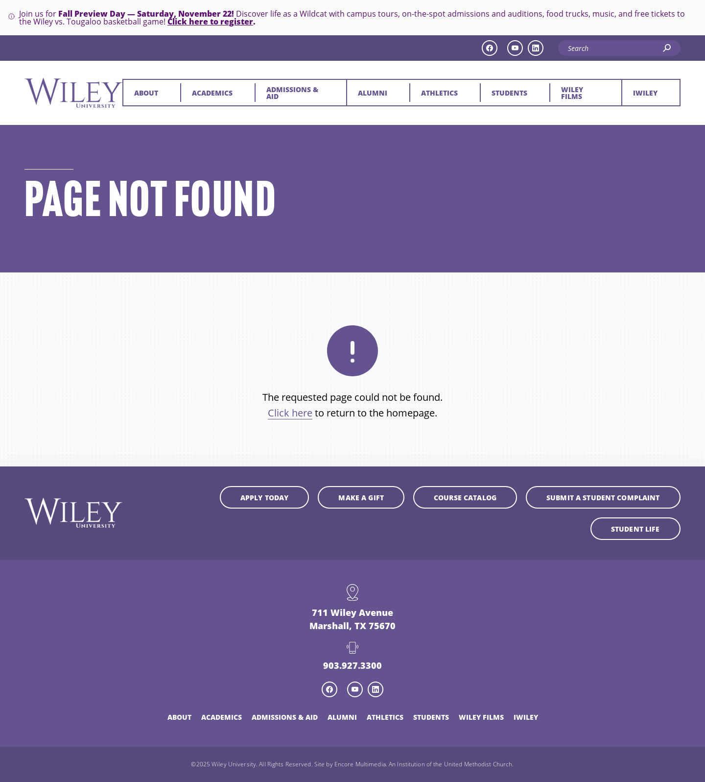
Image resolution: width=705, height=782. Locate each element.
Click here (290, 412)
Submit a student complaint (603, 497)
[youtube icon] (515, 48)
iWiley (645, 93)
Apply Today (264, 497)
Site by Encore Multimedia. (350, 764)
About (146, 93)
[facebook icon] (489, 48)
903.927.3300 (352, 665)
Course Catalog (465, 497)
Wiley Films (572, 92)
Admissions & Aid (292, 92)
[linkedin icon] (535, 48)
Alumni (372, 93)
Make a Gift (361, 497)
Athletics (439, 93)
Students (509, 93)
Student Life (635, 529)
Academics (212, 93)
